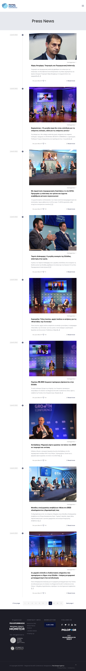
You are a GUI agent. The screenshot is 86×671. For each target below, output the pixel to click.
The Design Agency (58, 666)
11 (61, 603)
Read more (71, 81)
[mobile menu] (83, 6)
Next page (70, 603)
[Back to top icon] (76, 665)
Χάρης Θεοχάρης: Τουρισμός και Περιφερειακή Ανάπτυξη (53, 65)
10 (57, 603)
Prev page (16, 603)
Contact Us (71, 668)
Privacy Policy (61, 668)
